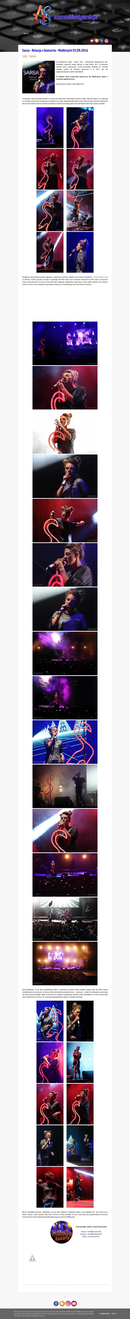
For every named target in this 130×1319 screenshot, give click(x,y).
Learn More (104, 1314)
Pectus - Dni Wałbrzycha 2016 (91, 1232)
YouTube (37, 33)
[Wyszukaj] (110, 4)
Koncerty (27, 33)
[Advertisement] (65, 305)
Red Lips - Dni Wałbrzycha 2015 (91, 1234)
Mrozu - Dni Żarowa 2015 (91, 1236)
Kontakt (48, 33)
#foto (25, 56)
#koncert (33, 56)
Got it (114, 1314)
